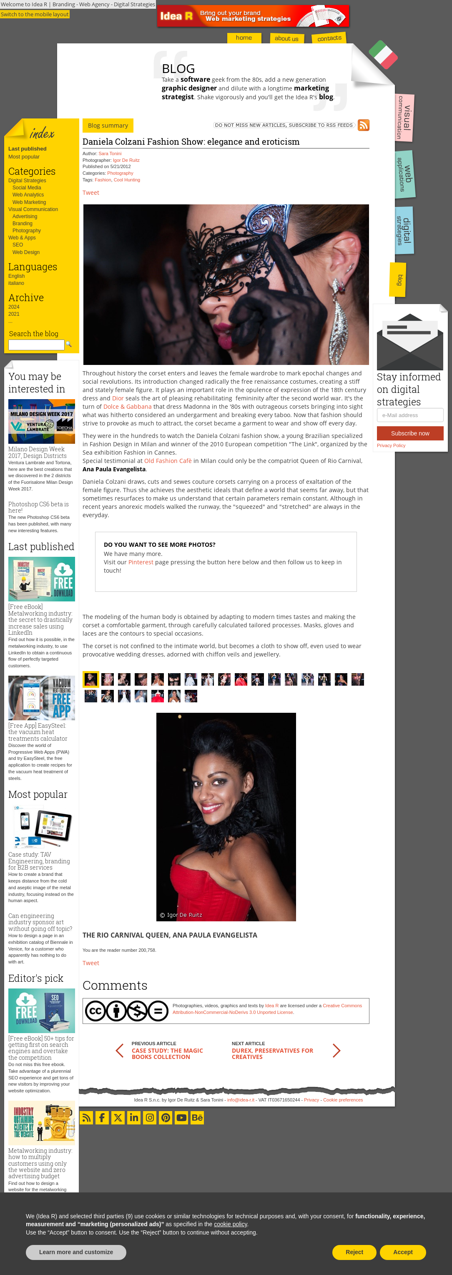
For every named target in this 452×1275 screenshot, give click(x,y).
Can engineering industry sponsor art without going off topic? (40, 922)
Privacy (311, 1099)
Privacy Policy (391, 445)
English (16, 276)
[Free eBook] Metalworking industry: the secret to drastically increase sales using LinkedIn (40, 619)
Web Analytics (28, 195)
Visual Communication (33, 209)
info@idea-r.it (240, 1099)
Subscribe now (410, 433)
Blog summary (108, 125)
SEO (18, 245)
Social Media (27, 188)
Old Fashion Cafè (168, 461)
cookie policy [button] (230, 1224)
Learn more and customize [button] (76, 1252)
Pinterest (140, 562)
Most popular (24, 156)
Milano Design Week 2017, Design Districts (37, 452)
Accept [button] (403, 1252)
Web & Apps (22, 238)
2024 (14, 307)
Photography (27, 231)
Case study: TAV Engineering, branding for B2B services (39, 860)
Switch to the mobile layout (35, 14)
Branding (23, 223)
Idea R (272, 1005)
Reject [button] (354, 1252)
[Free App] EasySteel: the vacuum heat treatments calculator (38, 732)
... (10, 321)
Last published (27, 149)
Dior (118, 398)
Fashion (103, 179)
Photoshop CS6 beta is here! (38, 507)
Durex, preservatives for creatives (272, 1053)
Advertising (25, 216)
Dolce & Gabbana (127, 406)
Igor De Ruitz (126, 160)
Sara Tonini (110, 153)
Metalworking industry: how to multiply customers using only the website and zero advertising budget (40, 1163)
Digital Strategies (27, 181)
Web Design (26, 252)
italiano (16, 283)
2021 (14, 314)
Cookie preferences (343, 1099)
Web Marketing (29, 202)
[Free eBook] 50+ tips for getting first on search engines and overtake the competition (41, 1047)
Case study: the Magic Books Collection (167, 1053)
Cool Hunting (127, 179)
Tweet (91, 192)
